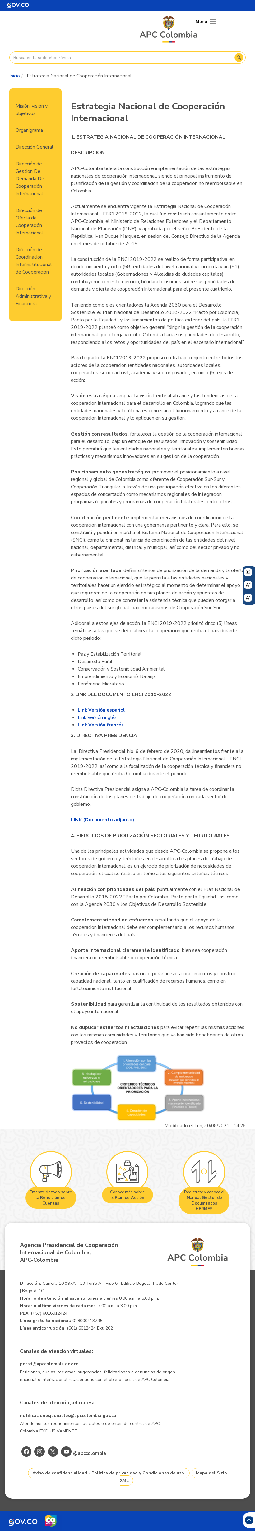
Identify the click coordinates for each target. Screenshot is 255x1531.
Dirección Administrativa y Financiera (33, 296)
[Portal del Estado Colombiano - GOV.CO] (18, 5)
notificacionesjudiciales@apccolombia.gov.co (68, 1415)
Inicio (14, 76)
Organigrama (29, 130)
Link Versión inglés (97, 717)
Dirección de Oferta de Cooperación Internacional (29, 221)
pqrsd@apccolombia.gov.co (49, 1364)
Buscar (239, 57)
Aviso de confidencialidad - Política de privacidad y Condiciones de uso (108, 1473)
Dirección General (34, 147)
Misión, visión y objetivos (32, 110)
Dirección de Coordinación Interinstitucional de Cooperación (34, 260)
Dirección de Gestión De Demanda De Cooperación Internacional (30, 178)
